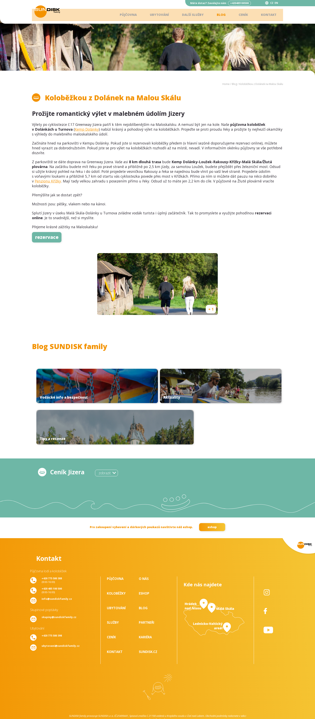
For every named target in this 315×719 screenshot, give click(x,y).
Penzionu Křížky (48, 181)
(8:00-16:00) (52, 540)
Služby (113, 582)
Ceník (241, 15)
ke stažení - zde (157, 679)
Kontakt (268, 15)
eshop (212, 487)
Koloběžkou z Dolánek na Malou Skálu (261, 84)
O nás (144, 538)
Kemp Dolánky (87, 129)
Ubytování (155, 15)
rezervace (46, 237)
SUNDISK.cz (148, 611)
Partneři (146, 582)
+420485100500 (239, 3)
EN (276, 3)
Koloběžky (116, 553)
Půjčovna (123, 15)
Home (226, 84)
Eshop (144, 553)
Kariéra (145, 597)
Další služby (190, 15)
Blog (219, 15)
